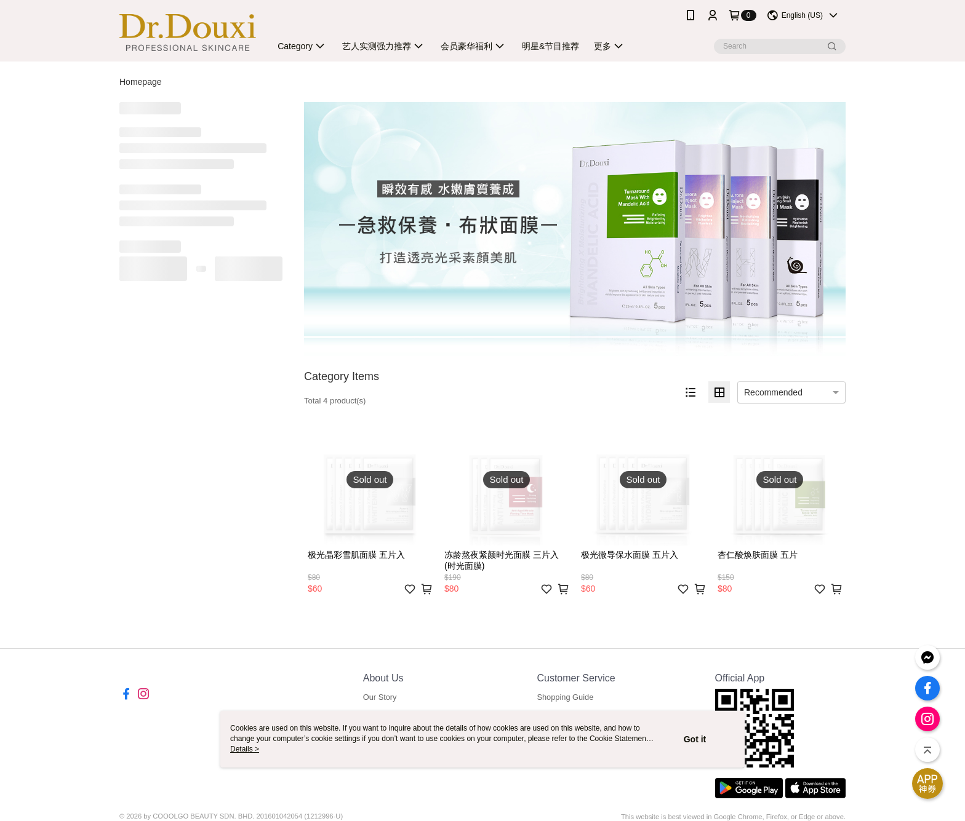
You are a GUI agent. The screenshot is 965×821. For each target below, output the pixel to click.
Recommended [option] (773, 392)
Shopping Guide (565, 697)
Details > (244, 749)
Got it (695, 739)
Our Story (380, 697)
